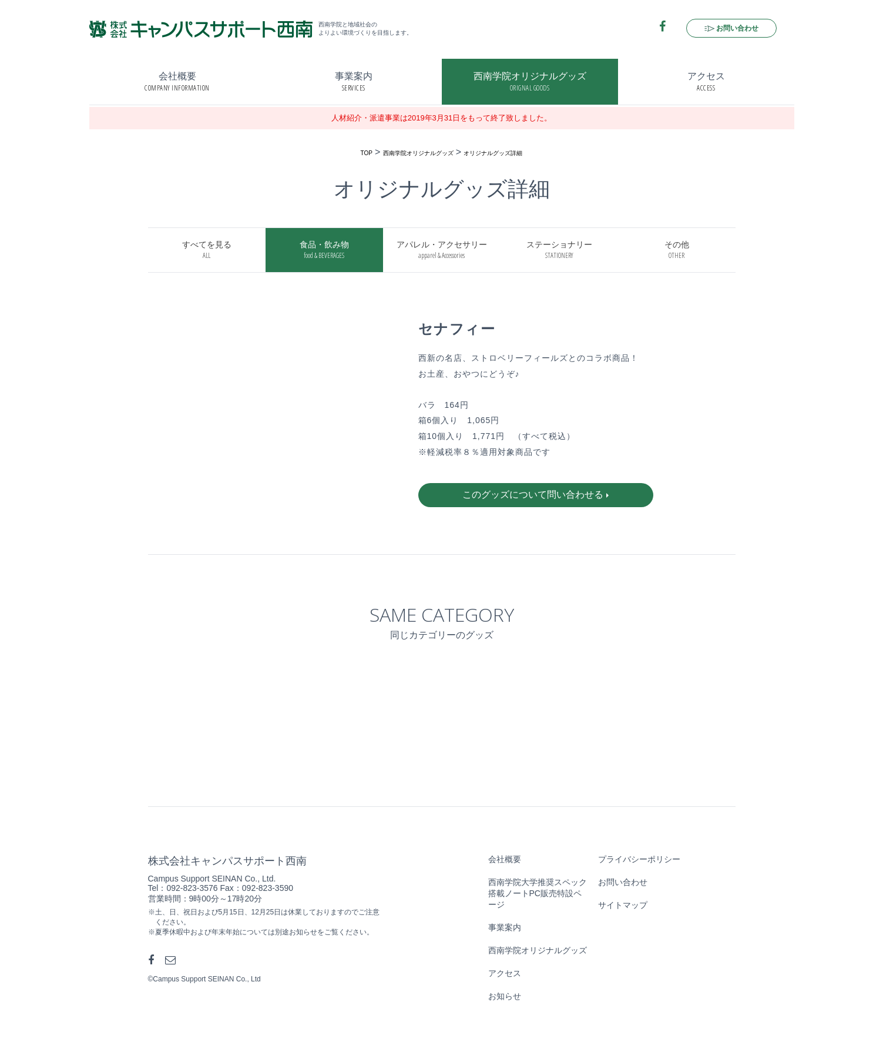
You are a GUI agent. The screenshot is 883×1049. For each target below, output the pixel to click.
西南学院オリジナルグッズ (530, 82)
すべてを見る (207, 250)
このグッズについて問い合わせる (532, 495)
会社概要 (177, 82)
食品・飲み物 (324, 250)
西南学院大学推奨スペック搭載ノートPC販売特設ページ (537, 893)
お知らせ (504, 996)
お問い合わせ (737, 28)
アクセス (706, 82)
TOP (366, 153)
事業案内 (354, 82)
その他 (677, 250)
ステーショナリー (559, 250)
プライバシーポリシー (639, 859)
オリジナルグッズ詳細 (493, 153)
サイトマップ (622, 905)
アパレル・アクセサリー (442, 250)
